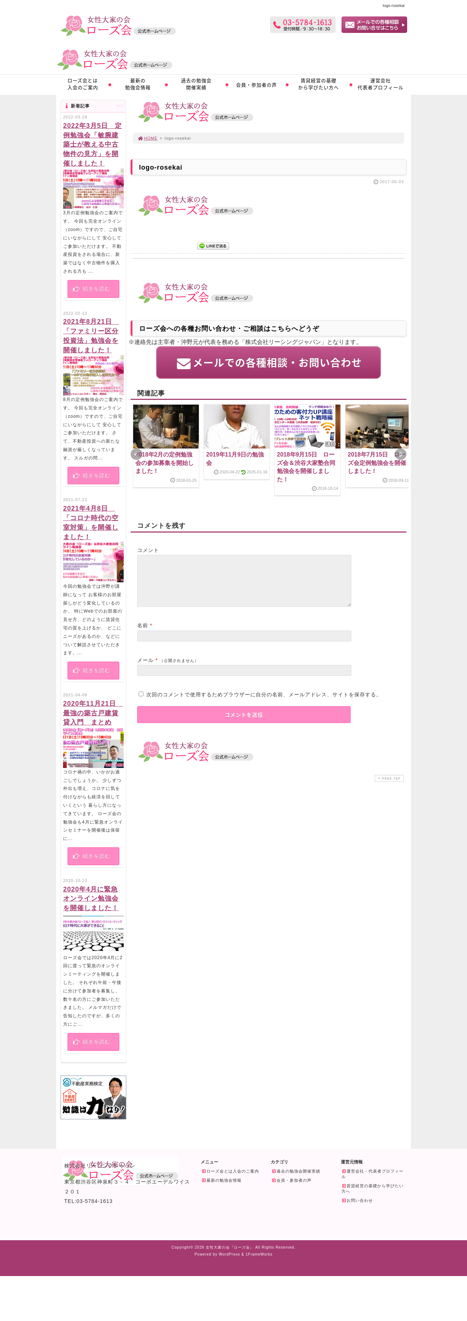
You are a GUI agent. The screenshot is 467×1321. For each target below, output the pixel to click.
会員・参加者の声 (256, 84)
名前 (142, 634)
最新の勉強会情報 (138, 84)
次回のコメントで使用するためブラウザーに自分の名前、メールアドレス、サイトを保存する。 (264, 703)
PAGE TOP (389, 786)
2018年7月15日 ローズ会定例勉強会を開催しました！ (377, 462)
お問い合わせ (357, 1200)
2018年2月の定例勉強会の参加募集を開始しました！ (164, 462)
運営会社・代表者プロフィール (372, 1174)
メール (145, 668)
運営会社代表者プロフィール (381, 84)
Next (400, 454)
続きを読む (91, 289)
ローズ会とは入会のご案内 (82, 84)
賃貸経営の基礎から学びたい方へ (318, 84)
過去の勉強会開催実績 (196, 84)
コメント (148, 550)
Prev (136, 454)
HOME (147, 138)
